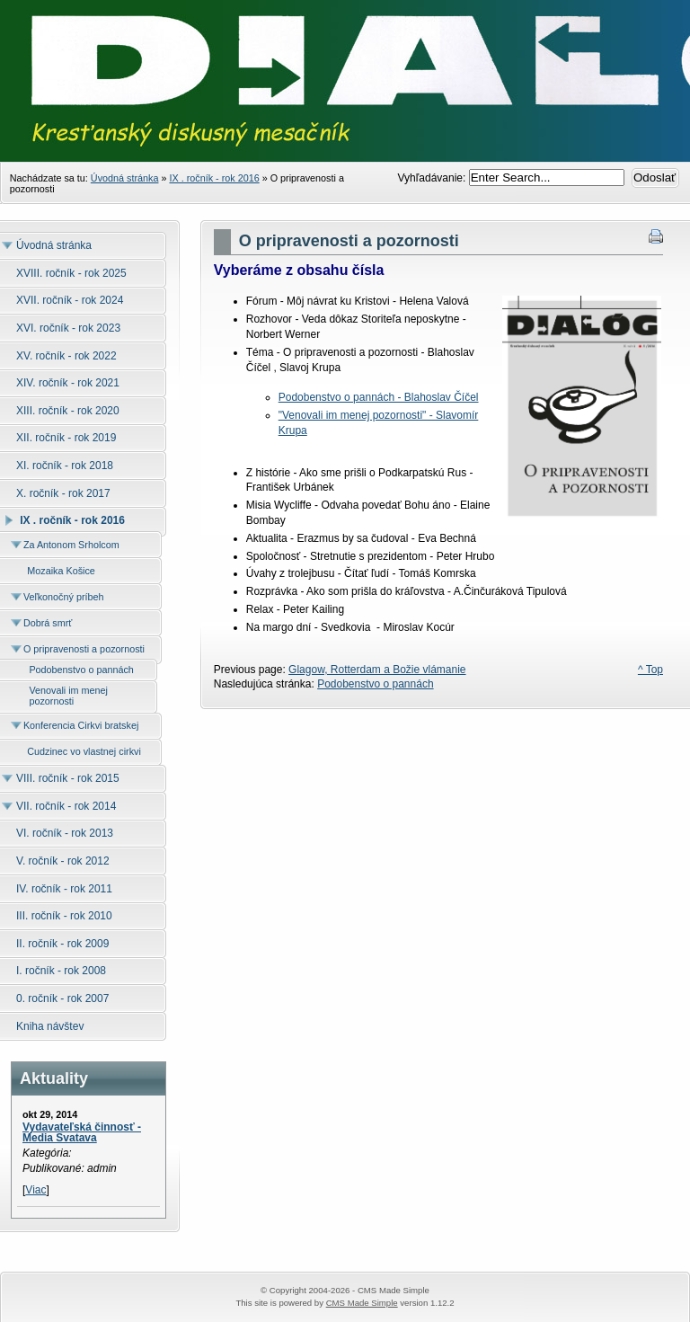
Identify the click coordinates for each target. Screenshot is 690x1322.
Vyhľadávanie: (433, 178)
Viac (35, 1190)
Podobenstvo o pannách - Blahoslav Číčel (379, 397)
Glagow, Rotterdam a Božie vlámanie (376, 669)
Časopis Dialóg (345, 108)
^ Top (650, 669)
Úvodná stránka (125, 178)
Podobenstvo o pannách (375, 684)
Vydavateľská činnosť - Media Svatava (81, 1132)
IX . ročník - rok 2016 (214, 178)
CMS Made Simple (362, 1303)
